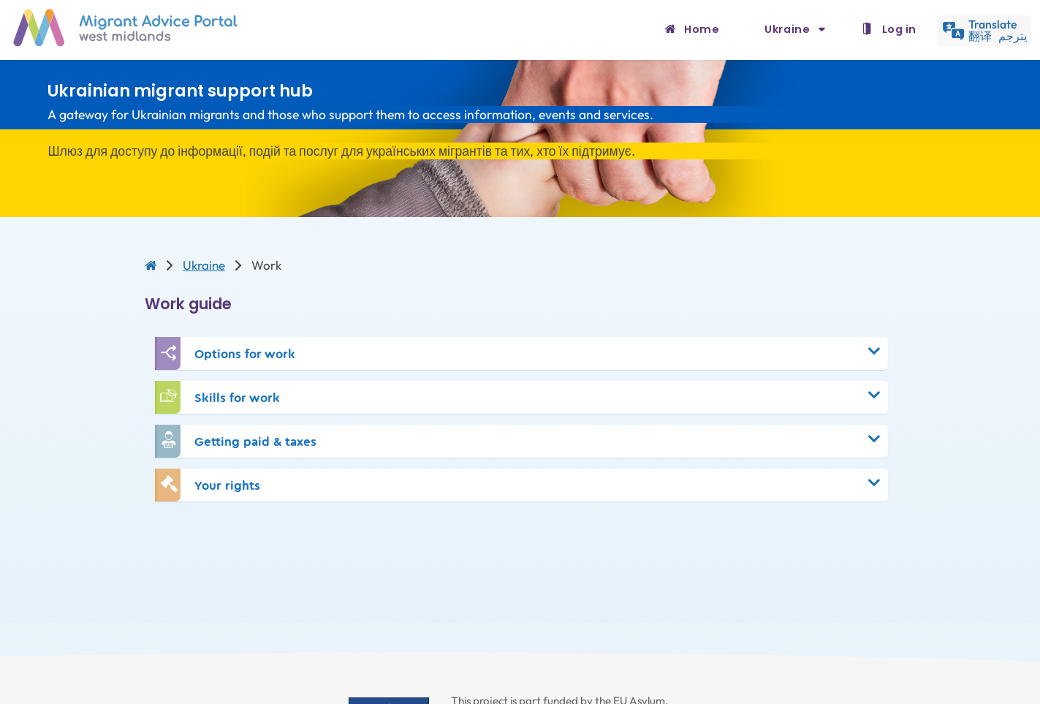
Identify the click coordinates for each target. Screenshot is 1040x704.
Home (701, 29)
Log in (899, 29)
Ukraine (788, 29)
